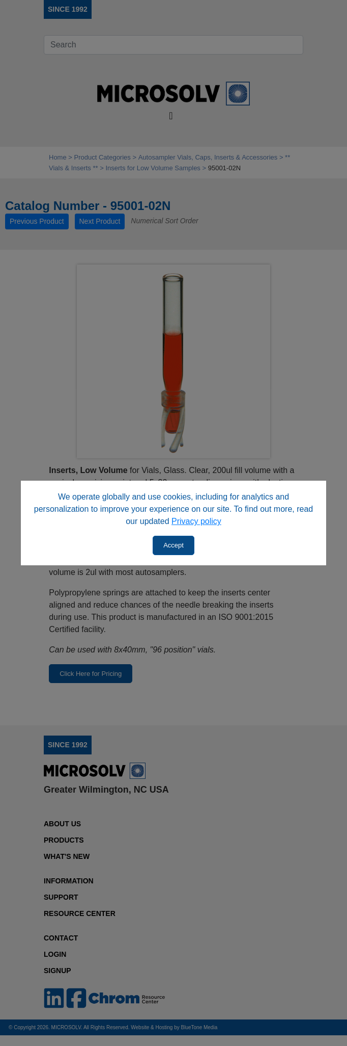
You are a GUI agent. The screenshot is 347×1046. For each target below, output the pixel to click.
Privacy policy (196, 521)
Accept (173, 545)
